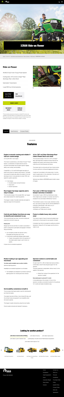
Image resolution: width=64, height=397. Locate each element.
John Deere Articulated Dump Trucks (32, 351)
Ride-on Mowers (27, 56)
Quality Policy (56, 384)
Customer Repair (47, 380)
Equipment (45, 372)
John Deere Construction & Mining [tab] (18, 335)
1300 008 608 (9, 375)
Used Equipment (47, 375)
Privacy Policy (56, 387)
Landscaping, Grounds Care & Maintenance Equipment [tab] (41, 338)
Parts (44, 377)
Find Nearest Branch (9, 109)
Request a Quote (14, 103)
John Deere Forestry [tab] (35, 335)
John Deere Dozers (20, 351)
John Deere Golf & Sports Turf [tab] (32, 341)
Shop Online (46, 382)
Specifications (14, 131)
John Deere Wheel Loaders (55, 351)
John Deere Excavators (9, 351)
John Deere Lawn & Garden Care (17, 56)
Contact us (55, 370)
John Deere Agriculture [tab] (47, 335)
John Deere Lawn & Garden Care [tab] (18, 338)
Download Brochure (20, 109)
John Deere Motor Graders (43, 351)
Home (4, 56)
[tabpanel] (44, 76)
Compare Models (24, 131)
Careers (45, 384)
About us (55, 372)
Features (6, 131)
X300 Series (32, 56)
